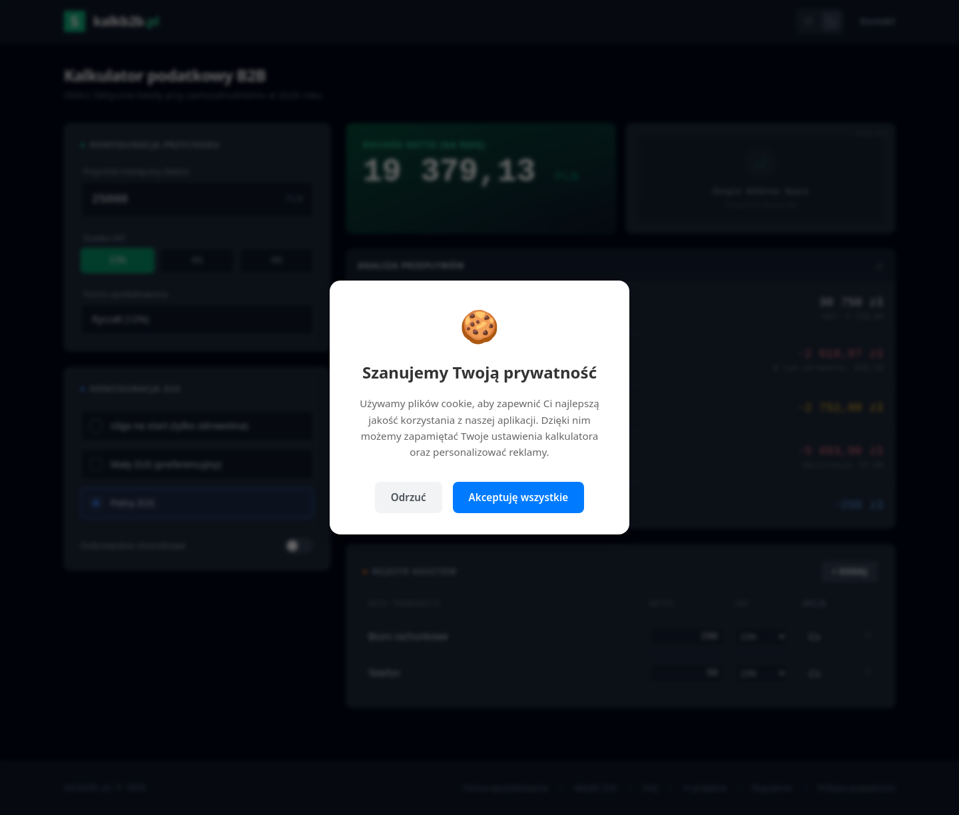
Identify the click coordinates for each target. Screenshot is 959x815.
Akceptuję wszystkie (519, 497)
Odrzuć (408, 497)
